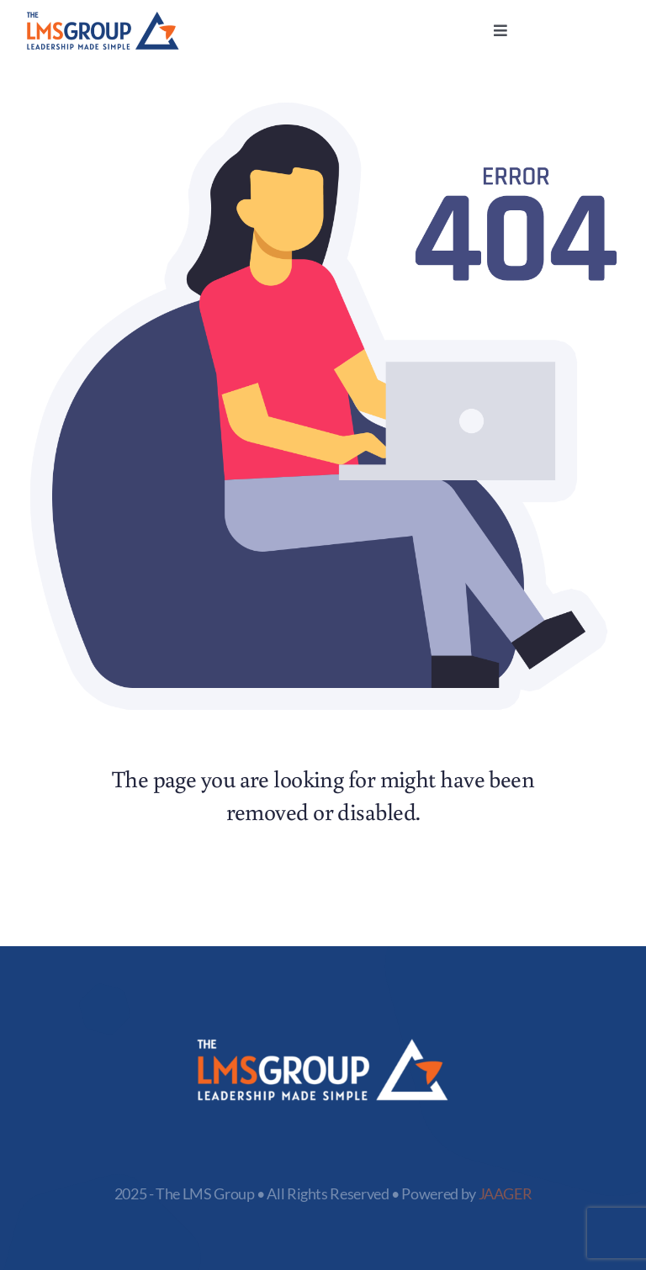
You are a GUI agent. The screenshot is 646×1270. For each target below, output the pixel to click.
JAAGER (505, 1193)
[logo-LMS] (103, 18)
